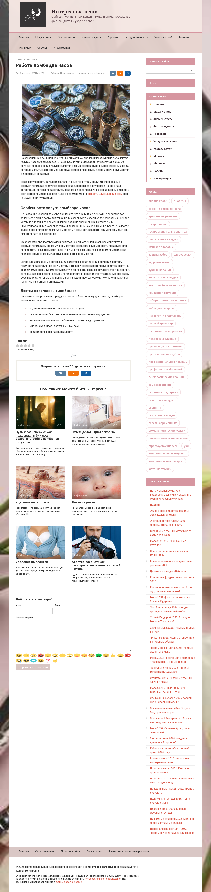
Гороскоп (113, 37)
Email (58, 605)
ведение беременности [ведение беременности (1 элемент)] (165, 209)
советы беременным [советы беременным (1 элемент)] (163, 423)
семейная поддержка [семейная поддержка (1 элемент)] (163, 392)
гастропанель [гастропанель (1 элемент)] (158, 224)
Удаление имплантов (32, 562)
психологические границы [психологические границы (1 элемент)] (167, 377)
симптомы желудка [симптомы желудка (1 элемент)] (162, 400)
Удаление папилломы (32, 502)
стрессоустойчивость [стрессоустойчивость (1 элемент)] (163, 446)
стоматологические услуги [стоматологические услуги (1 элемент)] (167, 430)
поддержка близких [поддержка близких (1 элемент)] (162, 339)
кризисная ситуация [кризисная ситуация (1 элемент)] (163, 293)
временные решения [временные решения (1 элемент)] (163, 216)
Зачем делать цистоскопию (93, 432)
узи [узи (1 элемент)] (186, 446)
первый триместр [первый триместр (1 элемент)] (161, 323)
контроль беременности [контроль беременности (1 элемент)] (165, 285)
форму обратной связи (69, 882)
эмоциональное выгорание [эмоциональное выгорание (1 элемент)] (167, 453)
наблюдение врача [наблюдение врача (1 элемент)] (162, 308)
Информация (62, 47)
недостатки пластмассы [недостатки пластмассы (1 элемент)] (165, 316)
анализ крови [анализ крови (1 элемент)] (158, 201)
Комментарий (24, 617)
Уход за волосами (137, 37)
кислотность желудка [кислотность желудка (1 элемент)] (163, 277)
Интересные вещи (74, 12)
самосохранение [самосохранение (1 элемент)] (160, 385)
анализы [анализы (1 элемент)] (180, 201)
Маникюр (25, 47)
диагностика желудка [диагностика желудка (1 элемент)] (163, 239)
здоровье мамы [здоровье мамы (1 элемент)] (159, 262)
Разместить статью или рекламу (129, 851)
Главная (24, 37)
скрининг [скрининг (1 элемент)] (155, 407)
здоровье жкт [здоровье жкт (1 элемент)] (183, 254)
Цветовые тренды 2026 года (168, 571)
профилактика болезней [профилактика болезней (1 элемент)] (165, 369)
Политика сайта (70, 851)
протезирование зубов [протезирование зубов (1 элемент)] (164, 354)
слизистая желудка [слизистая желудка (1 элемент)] (162, 415)
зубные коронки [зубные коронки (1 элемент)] (160, 270)
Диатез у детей (83, 502)
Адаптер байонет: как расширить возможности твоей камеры (96, 565)
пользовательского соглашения (103, 878)
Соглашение (94, 851)
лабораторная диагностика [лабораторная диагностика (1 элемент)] (167, 300)
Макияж (184, 37)
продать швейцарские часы (105, 193)
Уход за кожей (163, 37)
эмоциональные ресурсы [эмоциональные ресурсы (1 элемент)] (166, 461)
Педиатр (155, 504)
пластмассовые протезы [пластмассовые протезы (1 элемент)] (165, 331)
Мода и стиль (43, 37)
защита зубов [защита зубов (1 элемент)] (158, 254)
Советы (42, 47)
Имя (18, 605)
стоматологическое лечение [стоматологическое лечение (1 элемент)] (168, 438)
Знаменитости (66, 37)
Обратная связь (44, 851)
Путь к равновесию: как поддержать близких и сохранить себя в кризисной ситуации (37, 437)
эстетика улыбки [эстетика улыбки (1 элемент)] (160, 469)
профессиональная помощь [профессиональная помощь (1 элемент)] (168, 362)
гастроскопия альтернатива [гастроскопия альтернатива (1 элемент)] (168, 231)
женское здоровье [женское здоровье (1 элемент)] (161, 247)
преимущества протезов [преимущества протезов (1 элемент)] (165, 346)
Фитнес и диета (91, 37)
